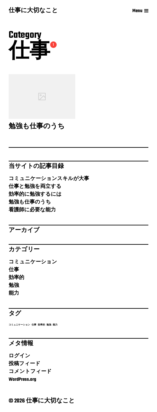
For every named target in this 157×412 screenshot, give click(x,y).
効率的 (16, 277)
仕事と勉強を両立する (35, 186)
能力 (14, 293)
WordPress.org (22, 379)
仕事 (14, 270)
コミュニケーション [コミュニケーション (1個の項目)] (19, 325)
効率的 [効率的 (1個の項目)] (41, 325)
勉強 (14, 285)
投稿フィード (24, 364)
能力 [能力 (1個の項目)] (55, 325)
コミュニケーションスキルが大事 (49, 178)
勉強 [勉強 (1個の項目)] (48, 325)
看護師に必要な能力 (32, 210)
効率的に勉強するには (35, 194)
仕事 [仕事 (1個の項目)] (34, 325)
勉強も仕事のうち (30, 202)
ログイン (19, 356)
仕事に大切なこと (33, 11)
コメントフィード (30, 371)
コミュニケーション (33, 262)
